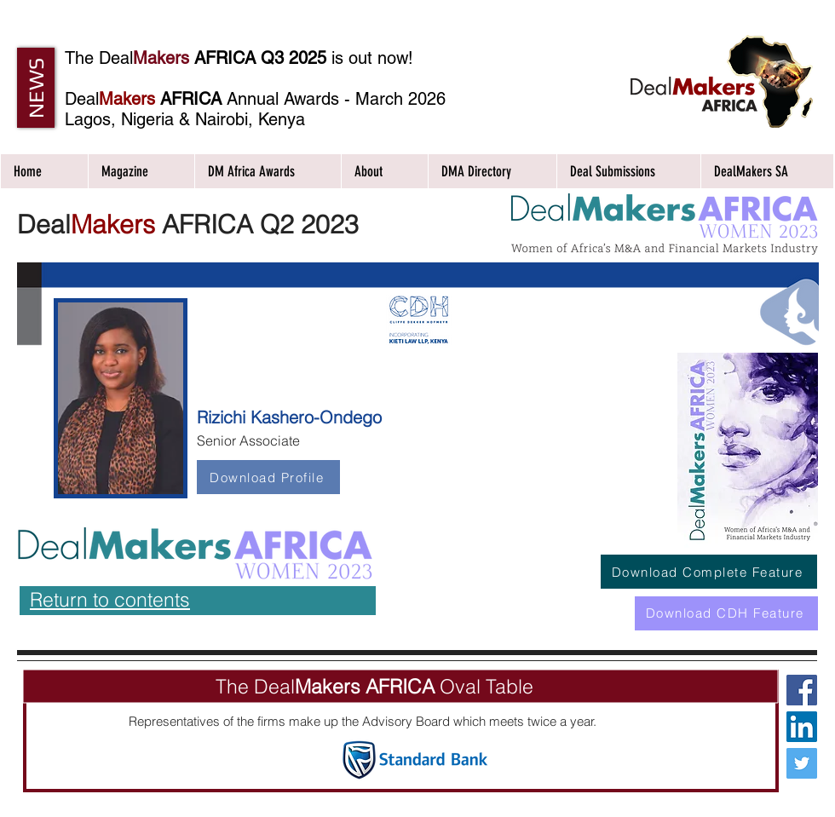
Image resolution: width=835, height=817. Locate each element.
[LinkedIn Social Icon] (801, 726)
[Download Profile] (268, 477)
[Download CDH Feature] (726, 613)
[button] (36, 88)
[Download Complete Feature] (709, 572)
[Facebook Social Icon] (801, 690)
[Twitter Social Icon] (801, 763)
